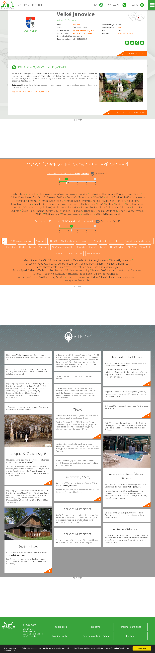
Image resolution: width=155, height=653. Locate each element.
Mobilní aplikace (61, 635)
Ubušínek (111, 210)
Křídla (28, 204)
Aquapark (40, 241)
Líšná (100, 204)
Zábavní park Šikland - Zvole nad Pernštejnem (38, 270)
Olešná (40, 207)
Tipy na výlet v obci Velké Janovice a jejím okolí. (30, 91)
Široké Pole (27, 210)
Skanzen (85, 241)
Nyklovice (17, 207)
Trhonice (89, 210)
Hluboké (110, 197)
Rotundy (81, 247)
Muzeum (59, 253)
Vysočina (76, 24)
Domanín (72, 197)
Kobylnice (108, 200)
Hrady (22, 247)
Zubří (117, 214)
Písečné (50, 207)
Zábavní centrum (74, 253)
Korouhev (132, 200)
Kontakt (130, 635)
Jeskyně (92, 247)
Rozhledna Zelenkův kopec (101, 277)
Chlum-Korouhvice (20, 197)
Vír (57, 214)
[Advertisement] (77, 139)
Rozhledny (10, 247)
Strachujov (52, 210)
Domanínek (85, 197)
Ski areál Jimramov (120, 260)
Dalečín (37, 197)
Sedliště (15, 210)
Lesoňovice (73, 204)
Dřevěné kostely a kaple (62, 247)
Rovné (103, 207)
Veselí (139, 210)
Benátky (32, 194)
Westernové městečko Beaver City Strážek (41, 277)
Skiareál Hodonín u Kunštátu (49, 273)
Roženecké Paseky (119, 207)
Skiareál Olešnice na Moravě (107, 270)
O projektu (61, 626)
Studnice (65, 210)
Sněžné (40, 210)
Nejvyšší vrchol (116, 247)
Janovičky (140, 197)
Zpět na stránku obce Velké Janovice (130, 112)
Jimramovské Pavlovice (78, 200)
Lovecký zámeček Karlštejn (77, 280)
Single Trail (145, 247)
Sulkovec (77, 210)
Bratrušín (94, 194)
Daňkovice (49, 197)
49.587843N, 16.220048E (83, 33)
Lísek (92, 204)
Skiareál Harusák (81, 267)
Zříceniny (43, 247)
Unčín (122, 210)
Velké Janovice (76, 14)
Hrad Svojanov (133, 270)
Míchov (109, 204)
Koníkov (120, 200)
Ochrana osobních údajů (96, 635)
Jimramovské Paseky (51, 200)
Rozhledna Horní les (117, 263)
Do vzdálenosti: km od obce (68, 173)
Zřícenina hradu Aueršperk (40, 263)
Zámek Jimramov (98, 260)
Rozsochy (137, 207)
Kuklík (37, 204)
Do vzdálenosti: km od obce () (64, 221)
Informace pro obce (130, 626)
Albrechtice (19, 194)
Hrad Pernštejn (75, 277)
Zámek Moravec (127, 277)
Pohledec (73, 207)
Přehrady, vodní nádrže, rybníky (107, 241)
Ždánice (107, 214)
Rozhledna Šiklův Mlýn (105, 267)
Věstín (38, 214)
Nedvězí (119, 204)
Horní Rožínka (125, 197)
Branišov (82, 194)
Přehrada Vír (80, 260)
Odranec (29, 207)
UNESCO (53, 241)
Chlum (136, 194)
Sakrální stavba (93, 253)
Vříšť (98, 214)
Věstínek (49, 214)
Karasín (97, 200)
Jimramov (33, 200)
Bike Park (132, 247)
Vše (4, 241)
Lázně (103, 247)
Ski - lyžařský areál (69, 241)
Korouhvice (16, 204)
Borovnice (70, 194)
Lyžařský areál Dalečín (34, 260)
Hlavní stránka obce (137, 53)
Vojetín (77, 214)
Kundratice (49, 204)
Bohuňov (58, 194)
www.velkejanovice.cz (127, 33)
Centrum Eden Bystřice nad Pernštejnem (81, 263)
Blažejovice (45, 194)
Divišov (60, 197)
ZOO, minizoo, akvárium (20, 241)
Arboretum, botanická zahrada (138, 241)
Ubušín (100, 210)
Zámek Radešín (111, 273)
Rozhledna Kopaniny (77, 270)
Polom (84, 207)
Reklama (95, 626)
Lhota (84, 204)
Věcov (131, 210)
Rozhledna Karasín (59, 260)
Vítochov (66, 214)
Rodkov (94, 207)
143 (119, 27)
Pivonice (61, 207)
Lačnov (61, 204)
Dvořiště (98, 197)
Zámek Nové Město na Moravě (53, 267)
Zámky (32, 247)
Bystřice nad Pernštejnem (83, 30)
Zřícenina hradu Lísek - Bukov (84, 273)
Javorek (21, 200)
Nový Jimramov (134, 204)
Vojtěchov (88, 214)
